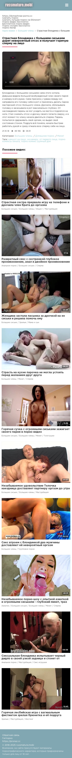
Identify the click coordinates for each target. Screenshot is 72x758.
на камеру (32, 139)
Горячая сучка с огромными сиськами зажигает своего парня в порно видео (36, 430)
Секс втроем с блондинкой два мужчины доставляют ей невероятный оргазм (31, 543)
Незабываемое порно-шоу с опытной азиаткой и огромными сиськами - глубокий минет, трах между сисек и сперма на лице (35, 602)
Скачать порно (10, 18)
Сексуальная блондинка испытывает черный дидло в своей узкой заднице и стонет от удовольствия (33, 659)
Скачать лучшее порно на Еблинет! (21, 20)
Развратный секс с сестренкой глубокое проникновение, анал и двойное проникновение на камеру (36, 262)
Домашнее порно (44, 136)
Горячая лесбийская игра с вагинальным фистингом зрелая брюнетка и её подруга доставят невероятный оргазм (31, 715)
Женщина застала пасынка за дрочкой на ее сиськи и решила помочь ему (33, 317)
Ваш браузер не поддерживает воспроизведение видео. (36, 71)
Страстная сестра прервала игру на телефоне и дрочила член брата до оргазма (35, 203)
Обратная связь (10, 735)
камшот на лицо (17, 139)
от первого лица (48, 139)
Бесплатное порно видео (15, 24)
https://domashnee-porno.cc (17, 16)
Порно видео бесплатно (15, 22)
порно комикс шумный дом (36, 141)
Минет (60, 136)
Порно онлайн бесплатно (16, 26)
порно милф (9, 28)
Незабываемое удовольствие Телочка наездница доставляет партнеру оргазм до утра (36, 487)
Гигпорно (7, 738)
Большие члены (23, 136)
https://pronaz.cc (11, 741)
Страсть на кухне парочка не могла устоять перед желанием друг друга (33, 373)
